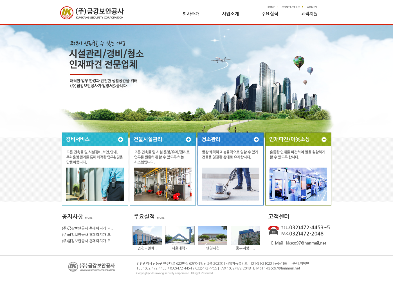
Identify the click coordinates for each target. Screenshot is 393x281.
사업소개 (230, 14)
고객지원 (309, 14)
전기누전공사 (95, 168)
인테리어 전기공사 (298, 168)
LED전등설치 (230, 168)
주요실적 (269, 14)
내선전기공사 (163, 168)
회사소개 (191, 14)
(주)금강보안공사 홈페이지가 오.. (87, 228)
